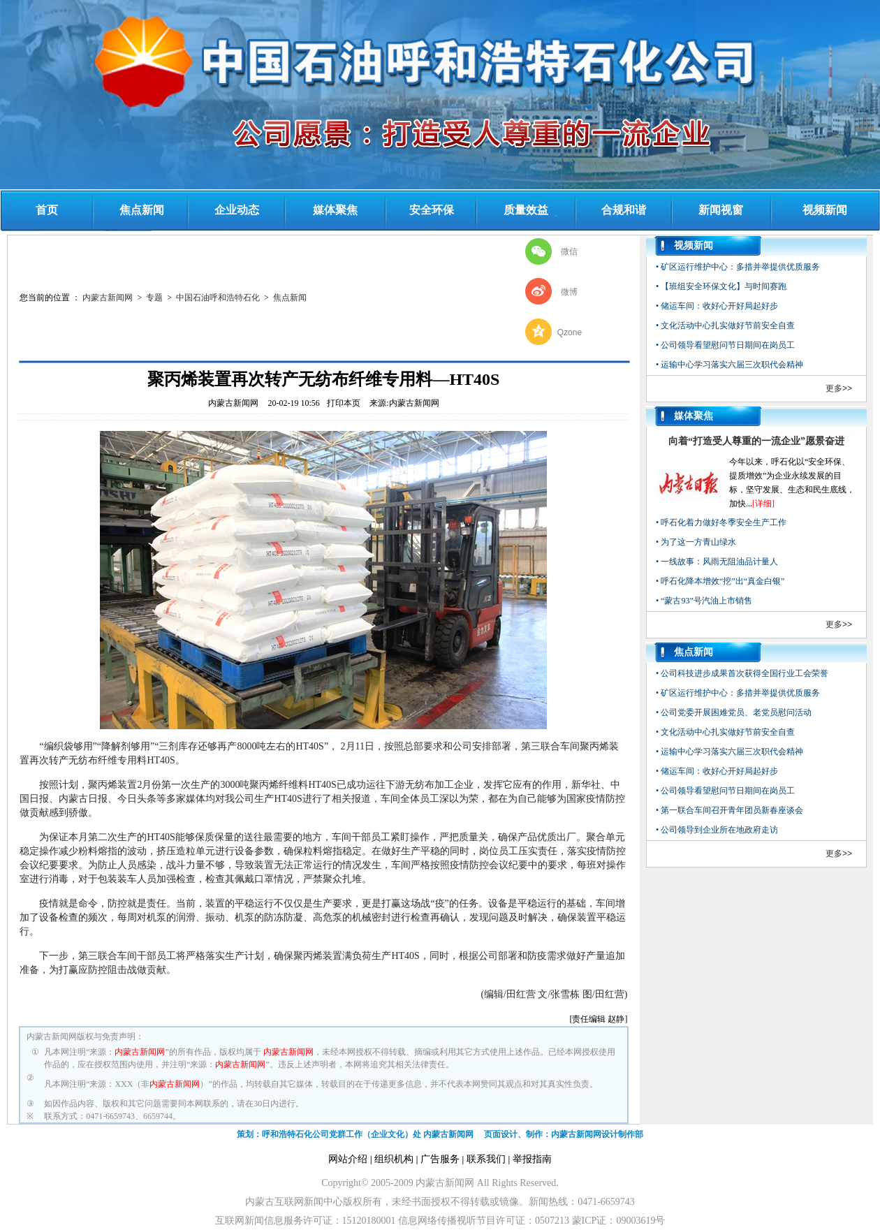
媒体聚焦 (335, 210)
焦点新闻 (141, 210)
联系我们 (486, 1159)
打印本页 (343, 403)
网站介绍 (347, 1159)
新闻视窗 (720, 210)
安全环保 (431, 210)
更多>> (839, 388)
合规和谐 (623, 210)
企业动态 (236, 210)
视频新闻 (824, 210)
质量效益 (526, 210)
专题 (154, 297)
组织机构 (393, 1159)
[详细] (763, 503)
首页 (47, 210)
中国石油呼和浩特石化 (218, 297)
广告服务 (440, 1159)
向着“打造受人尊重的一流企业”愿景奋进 (756, 441)
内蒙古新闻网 (107, 297)
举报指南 (532, 1159)
